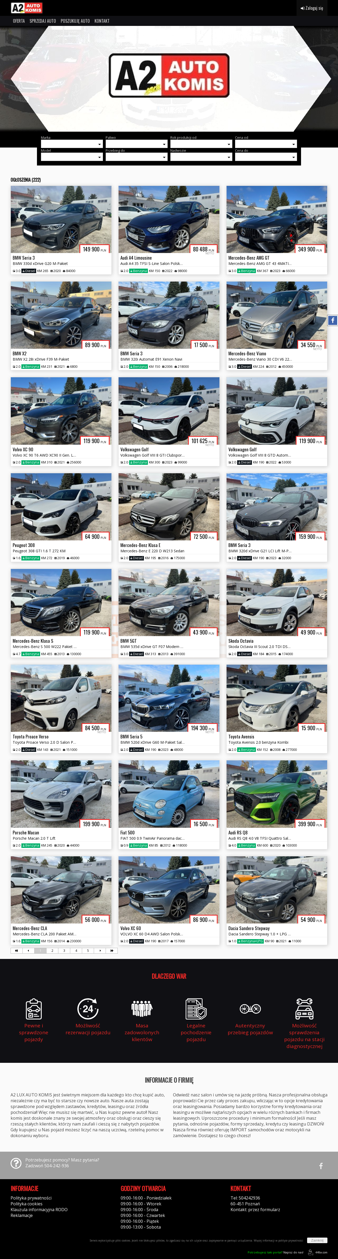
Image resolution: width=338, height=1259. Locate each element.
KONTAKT (102, 21)
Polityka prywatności (31, 1198)
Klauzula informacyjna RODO (39, 1209)
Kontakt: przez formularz (255, 1209)
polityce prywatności (290, 1240)
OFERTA (19, 21)
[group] (169, 79)
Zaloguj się (312, 8)
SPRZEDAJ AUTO (43, 21)
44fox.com (316, 1252)
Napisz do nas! (275, 1252)
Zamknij (317, 1240)
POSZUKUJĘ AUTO (75, 21)
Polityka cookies (27, 1204)
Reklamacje (22, 1215)
